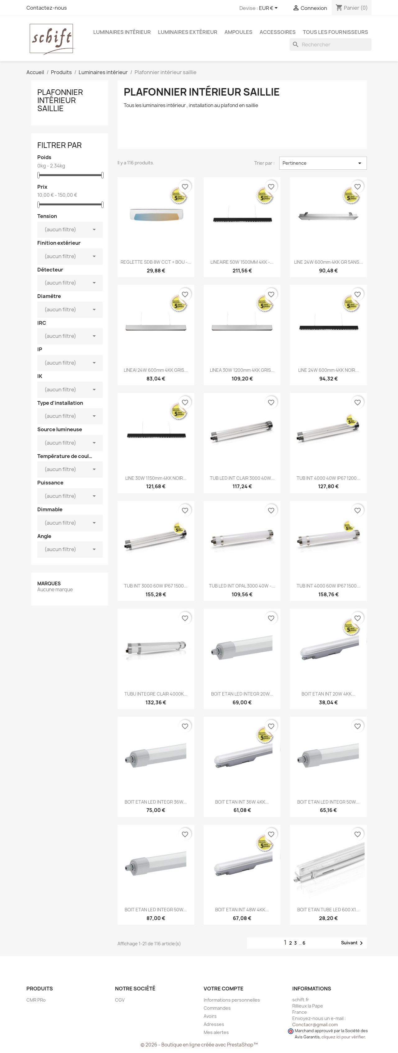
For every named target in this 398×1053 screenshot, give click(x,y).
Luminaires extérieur (187, 32)
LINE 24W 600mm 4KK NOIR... (328, 370)
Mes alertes (216, 1032)
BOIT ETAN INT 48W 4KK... (242, 910)
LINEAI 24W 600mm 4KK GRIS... (156, 370)
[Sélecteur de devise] (269, 8)
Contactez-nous (46, 7)
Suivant (353, 943)
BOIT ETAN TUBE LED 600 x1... (328, 910)
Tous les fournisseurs (335, 32)
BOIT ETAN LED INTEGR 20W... (242, 694)
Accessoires (278, 32)
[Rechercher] (330, 44)
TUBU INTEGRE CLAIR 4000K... (155, 694)
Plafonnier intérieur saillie (60, 100)
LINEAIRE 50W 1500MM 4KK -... (242, 262)
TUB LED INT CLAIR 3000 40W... (242, 478)
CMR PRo (36, 1000)
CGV (120, 1000)
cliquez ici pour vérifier (343, 1037)
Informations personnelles (232, 1000)
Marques (49, 583)
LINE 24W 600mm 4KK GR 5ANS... (328, 262)
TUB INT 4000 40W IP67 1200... (328, 478)
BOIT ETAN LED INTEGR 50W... (328, 802)
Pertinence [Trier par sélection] (323, 163)
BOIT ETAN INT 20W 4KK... (328, 694)
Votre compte (223, 988)
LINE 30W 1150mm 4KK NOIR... (156, 478)
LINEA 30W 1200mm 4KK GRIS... (242, 370)
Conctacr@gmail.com (315, 1024)
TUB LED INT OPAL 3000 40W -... (242, 586)
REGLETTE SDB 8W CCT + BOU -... (156, 262)
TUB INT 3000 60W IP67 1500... (155, 586)
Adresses (214, 1024)
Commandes (217, 1008)
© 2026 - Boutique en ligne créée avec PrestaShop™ (199, 1044)
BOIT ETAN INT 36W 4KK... (242, 802)
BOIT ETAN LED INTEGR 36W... (156, 802)
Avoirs (210, 1016)
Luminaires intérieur (122, 32)
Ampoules (238, 32)
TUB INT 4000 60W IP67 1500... (328, 586)
